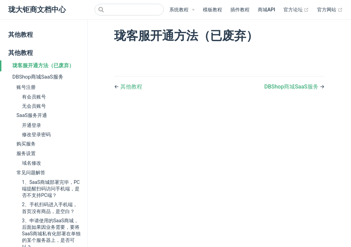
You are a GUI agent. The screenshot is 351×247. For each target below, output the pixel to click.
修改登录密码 (36, 134)
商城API (266, 10)
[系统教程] (182, 10)
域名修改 (31, 163)
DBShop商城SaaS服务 (37, 77)
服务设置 (26, 153)
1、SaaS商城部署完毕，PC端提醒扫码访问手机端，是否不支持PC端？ (51, 188)
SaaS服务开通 (31, 115)
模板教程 (212, 10)
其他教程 (20, 34)
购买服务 (26, 144)
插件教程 (240, 10)
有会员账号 (34, 96)
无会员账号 (34, 106)
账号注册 (26, 87)
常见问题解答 (30, 173)
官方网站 (330, 10)
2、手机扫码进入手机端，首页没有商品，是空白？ (49, 208)
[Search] (129, 9)
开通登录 (31, 125)
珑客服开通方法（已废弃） (43, 65)
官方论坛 (296, 10)
